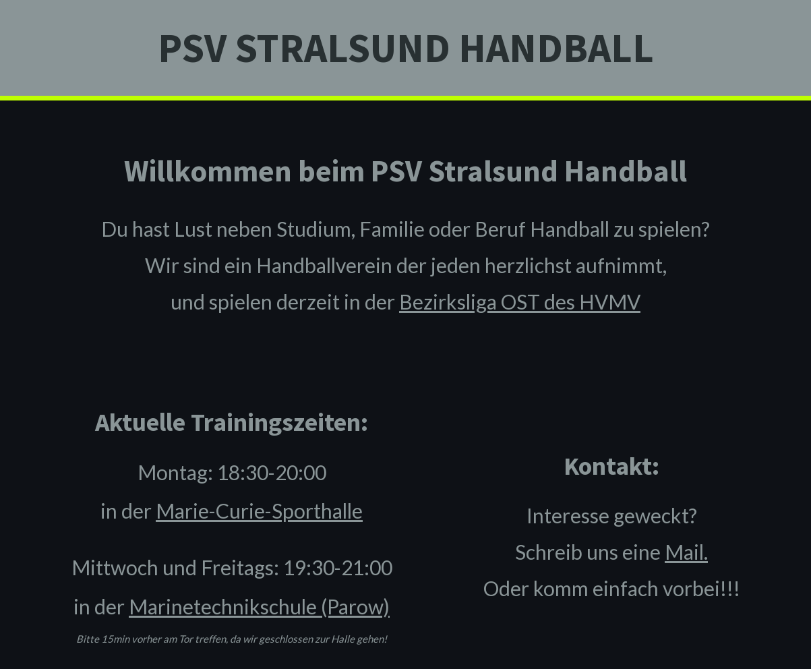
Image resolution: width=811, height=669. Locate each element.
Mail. (686, 552)
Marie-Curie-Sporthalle (259, 510)
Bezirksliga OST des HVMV (519, 301)
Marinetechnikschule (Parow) (259, 606)
